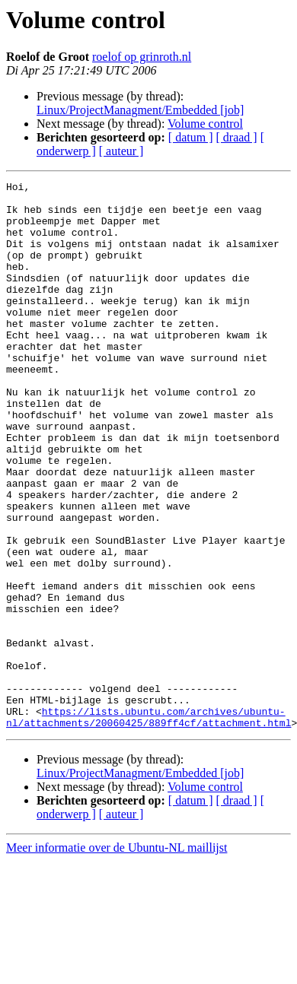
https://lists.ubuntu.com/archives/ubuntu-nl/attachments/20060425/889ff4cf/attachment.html (148, 825)
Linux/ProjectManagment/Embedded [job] (140, 109)
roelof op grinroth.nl (141, 56)
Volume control (205, 123)
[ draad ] (236, 137)
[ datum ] (190, 137)
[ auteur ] (121, 150)
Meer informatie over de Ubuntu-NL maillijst (116, 957)
